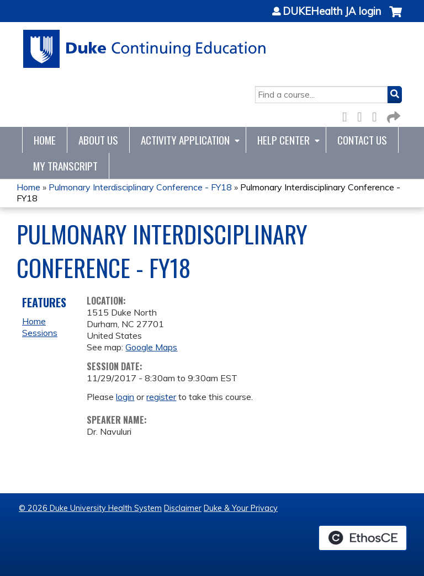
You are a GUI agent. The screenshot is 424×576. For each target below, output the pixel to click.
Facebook (347, 115)
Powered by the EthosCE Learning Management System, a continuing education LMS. (362, 538)
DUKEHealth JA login (332, 12)
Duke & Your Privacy (241, 508)
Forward (392, 115)
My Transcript (65, 166)
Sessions (39, 332)
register (161, 396)
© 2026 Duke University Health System (90, 508)
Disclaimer (183, 508)
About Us (98, 140)
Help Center (283, 140)
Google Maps (151, 347)
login (125, 396)
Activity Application (185, 140)
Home (45, 140)
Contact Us (362, 140)
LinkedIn (377, 115)
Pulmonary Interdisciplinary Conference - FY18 (140, 187)
